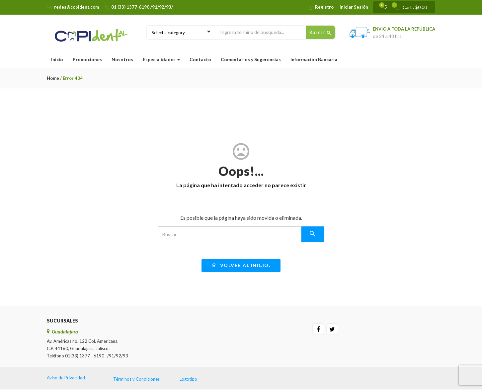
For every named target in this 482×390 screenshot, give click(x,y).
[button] (413, 7)
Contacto (200, 59)
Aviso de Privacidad (66, 377)
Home (53, 78)
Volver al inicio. (241, 265)
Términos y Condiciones (136, 379)
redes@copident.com (76, 7)
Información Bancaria (313, 59)
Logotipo (188, 379)
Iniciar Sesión (354, 7)
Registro (324, 7)
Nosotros (122, 59)
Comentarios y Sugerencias (251, 59)
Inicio (57, 59)
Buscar (320, 33)
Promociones (87, 59)
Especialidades (161, 59)
